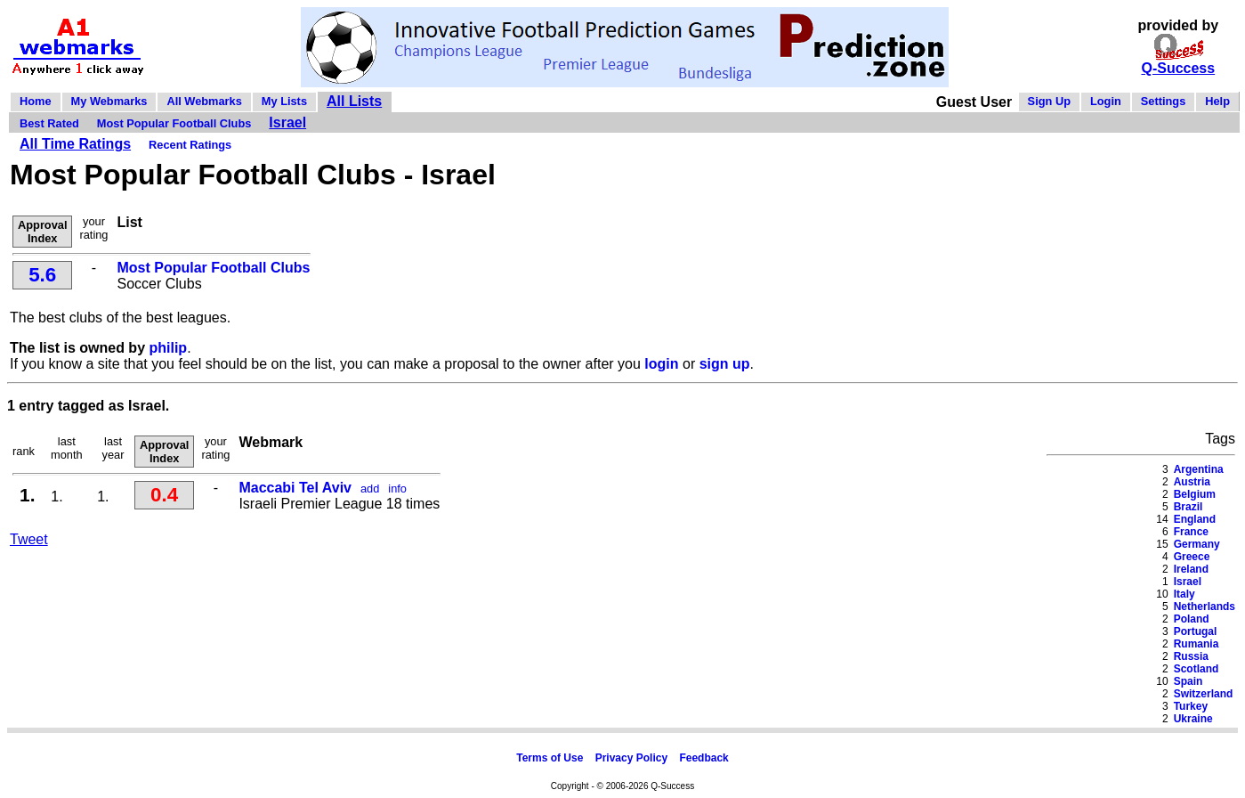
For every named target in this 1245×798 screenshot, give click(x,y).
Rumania (1196, 644)
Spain (1188, 681)
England (1195, 519)
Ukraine (1193, 718)
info (397, 488)
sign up (724, 363)
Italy (1184, 594)
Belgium (1195, 494)
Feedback (703, 758)
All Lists (354, 101)
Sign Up (1049, 101)
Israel (287, 122)
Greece (1192, 556)
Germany (1197, 544)
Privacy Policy (631, 758)
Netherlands (1204, 606)
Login (1105, 101)
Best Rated (49, 123)
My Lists (284, 101)
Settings (1163, 101)
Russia (1191, 656)
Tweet (29, 539)
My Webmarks (109, 101)
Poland (1191, 619)
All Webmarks (203, 101)
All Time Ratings (75, 143)
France (1191, 531)
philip (168, 347)
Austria (1192, 482)
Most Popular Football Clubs (174, 123)
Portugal (1195, 631)
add (369, 488)
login (661, 363)
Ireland (1191, 569)
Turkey (1191, 706)
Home (36, 101)
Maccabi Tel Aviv (295, 487)
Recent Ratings (190, 144)
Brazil (1188, 507)
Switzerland (1203, 694)
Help (1217, 101)
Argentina (1199, 469)
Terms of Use (549, 758)
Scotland (1196, 669)
